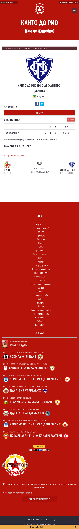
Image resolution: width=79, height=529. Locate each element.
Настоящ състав (41, 228)
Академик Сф (34, 413)
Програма (39, 250)
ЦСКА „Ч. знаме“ (37, 368)
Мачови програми (41, 313)
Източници (41, 291)
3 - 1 (21, 413)
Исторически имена (69, 2)
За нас (41, 287)
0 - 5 (25, 357)
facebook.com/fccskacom (19, 492)
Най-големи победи (41, 269)
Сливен (14, 368)
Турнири (40, 261)
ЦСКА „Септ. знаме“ (41, 402)
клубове (17, 48)
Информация (39, 276)
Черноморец (18, 379)
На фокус (39, 333)
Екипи (41, 243)
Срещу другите (41, 265)
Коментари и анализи (41, 284)
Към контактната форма (39, 499)
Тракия (15, 402)
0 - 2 (23, 368)
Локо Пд (15, 357)
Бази (41, 246)
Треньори (41, 232)
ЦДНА (13, 390)
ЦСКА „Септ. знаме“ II (49, 379)
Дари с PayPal (36, 527)
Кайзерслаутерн (50, 436)
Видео (41, 306)
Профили (41, 235)
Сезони (41, 258)
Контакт (39, 325)
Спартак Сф (33, 390)
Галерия (40, 302)
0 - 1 (31, 379)
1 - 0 (35, 436)
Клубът (39, 224)
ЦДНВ (32, 357)
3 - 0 (21, 390)
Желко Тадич (18, 345)
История (41, 280)
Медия (39, 299)
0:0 (39, 163)
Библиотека (40, 317)
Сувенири (41, 321)
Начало (8, 48)
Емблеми (41, 239)
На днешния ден (40, 273)
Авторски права (40, 295)
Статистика (39, 254)
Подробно (71, 119)
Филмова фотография (41, 310)
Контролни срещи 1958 (14, 155)
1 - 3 (24, 402)
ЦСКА (39, 112)
